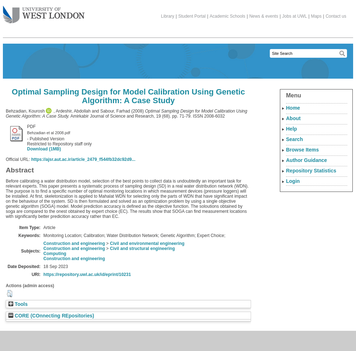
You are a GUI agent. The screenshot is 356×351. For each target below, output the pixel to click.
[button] (9, 293)
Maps (316, 16)
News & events (263, 16)
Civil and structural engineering (142, 248)
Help (291, 129)
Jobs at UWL (294, 16)
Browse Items (302, 150)
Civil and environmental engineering (147, 243)
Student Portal (192, 16)
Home (293, 108)
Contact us (336, 16)
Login (293, 181)
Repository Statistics (311, 171)
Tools (18, 304)
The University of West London (43, 12)
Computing (54, 253)
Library (167, 16)
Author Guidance (306, 160)
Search (294, 139)
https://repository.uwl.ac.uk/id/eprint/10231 (87, 274)
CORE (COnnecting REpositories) (51, 316)
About (293, 118)
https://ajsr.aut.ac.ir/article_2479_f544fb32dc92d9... (83, 159)
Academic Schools (227, 16)
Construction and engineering (74, 243)
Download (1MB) (44, 149)
